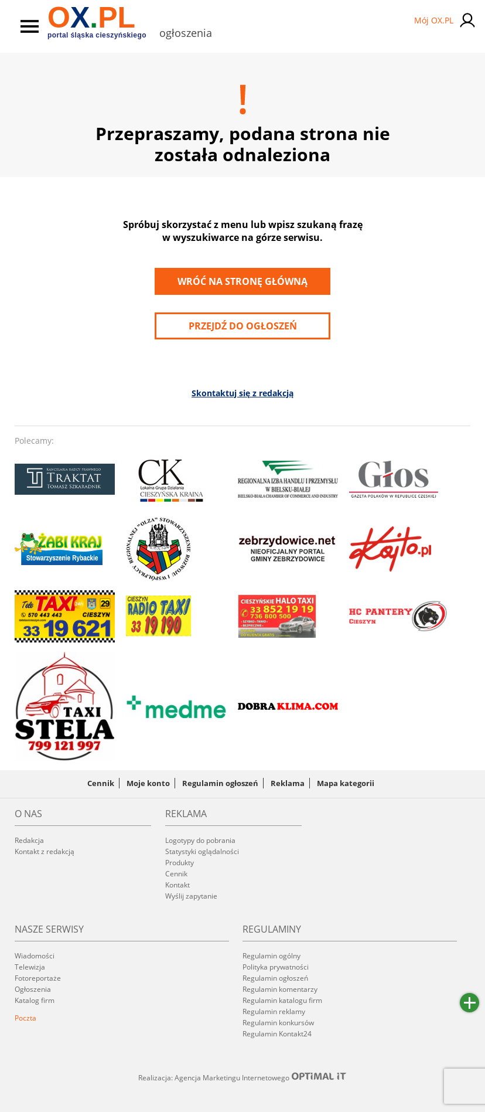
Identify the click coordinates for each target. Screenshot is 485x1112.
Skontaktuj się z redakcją (242, 393)
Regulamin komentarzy (280, 989)
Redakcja (29, 840)
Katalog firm (34, 1000)
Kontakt (177, 885)
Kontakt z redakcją (44, 851)
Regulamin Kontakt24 (277, 1034)
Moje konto (148, 783)
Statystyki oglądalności (202, 851)
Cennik (100, 783)
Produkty (179, 863)
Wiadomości (34, 956)
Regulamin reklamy (274, 1011)
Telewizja (30, 967)
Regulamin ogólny (271, 956)
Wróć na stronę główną (242, 281)
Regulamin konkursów (278, 1023)
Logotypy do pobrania (200, 840)
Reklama (288, 783)
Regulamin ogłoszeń (220, 783)
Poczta (25, 1018)
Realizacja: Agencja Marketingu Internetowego (242, 1077)
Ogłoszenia (33, 989)
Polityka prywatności (276, 967)
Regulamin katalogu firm (282, 1000)
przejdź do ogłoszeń (243, 325)
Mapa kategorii (345, 783)
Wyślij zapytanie (191, 896)
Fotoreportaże (38, 978)
